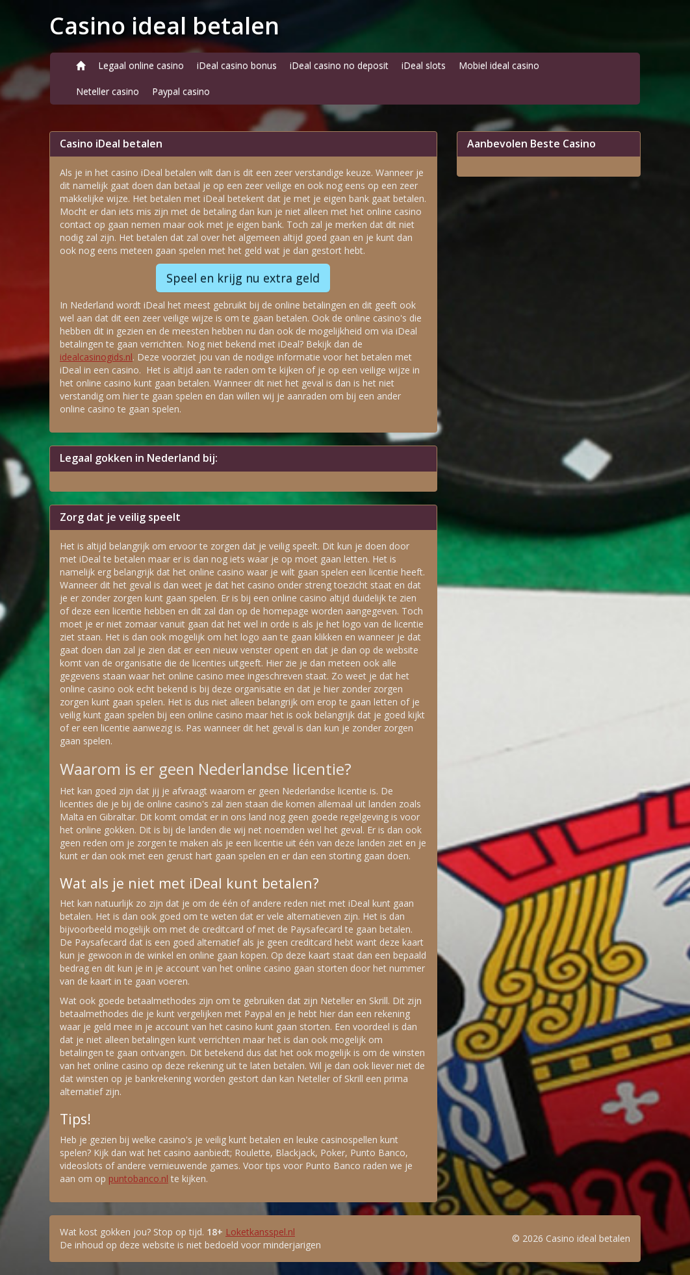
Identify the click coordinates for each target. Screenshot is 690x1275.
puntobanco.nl (138, 1178)
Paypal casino (181, 91)
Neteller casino (107, 91)
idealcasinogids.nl (96, 357)
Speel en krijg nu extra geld (243, 278)
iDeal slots (424, 65)
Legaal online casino (141, 65)
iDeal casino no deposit (339, 65)
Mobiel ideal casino (499, 65)
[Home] (81, 66)
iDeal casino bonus (237, 65)
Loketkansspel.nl (260, 1232)
